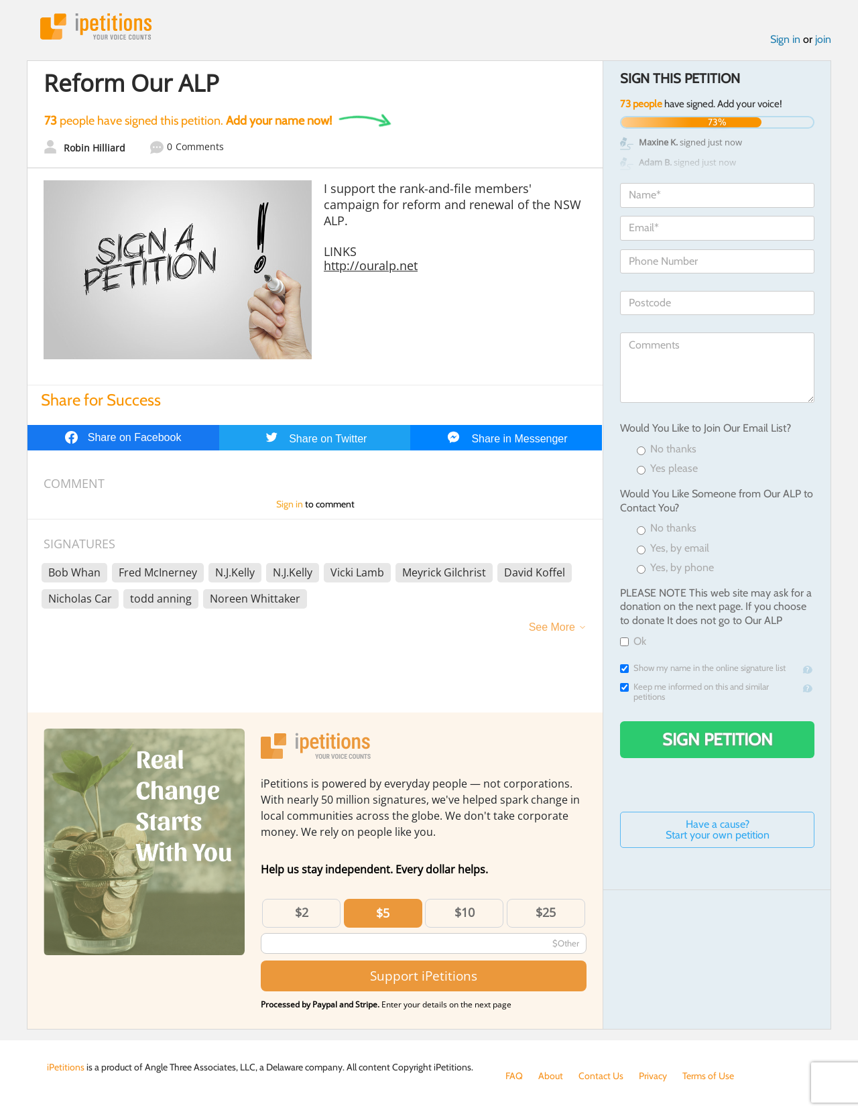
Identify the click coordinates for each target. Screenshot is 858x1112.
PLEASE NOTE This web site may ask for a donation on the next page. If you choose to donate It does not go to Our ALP (716, 606)
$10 (464, 912)
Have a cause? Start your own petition (718, 829)
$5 (382, 913)
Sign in (785, 39)
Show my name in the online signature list (703, 668)
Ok (633, 641)
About (550, 1076)
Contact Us (600, 1076)
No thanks (666, 449)
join (823, 39)
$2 (301, 912)
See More (552, 627)
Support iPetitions (423, 976)
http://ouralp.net (371, 265)
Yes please (667, 469)
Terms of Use (708, 1076)
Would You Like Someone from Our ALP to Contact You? (716, 500)
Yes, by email (673, 548)
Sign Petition (717, 739)
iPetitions (95, 26)
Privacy (653, 1076)
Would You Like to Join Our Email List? (705, 428)
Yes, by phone (675, 568)
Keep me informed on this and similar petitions (694, 692)
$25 (546, 912)
